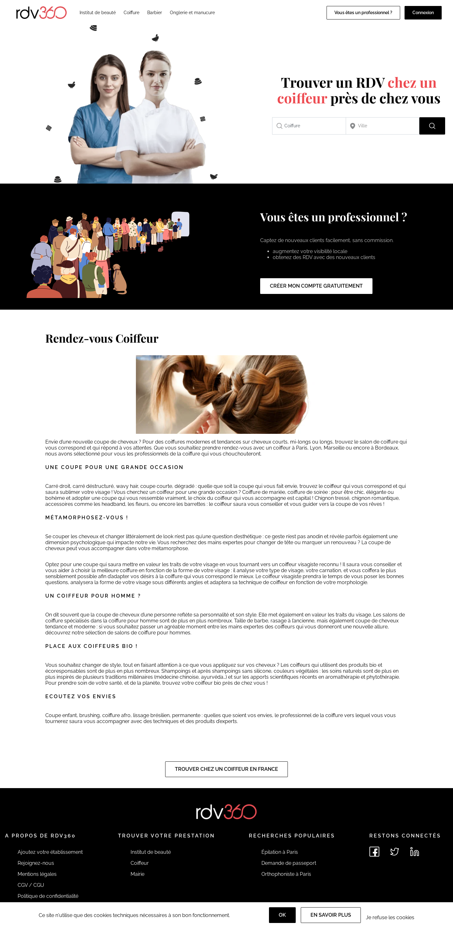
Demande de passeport (288, 863)
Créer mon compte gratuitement (316, 286)
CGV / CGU (31, 885)
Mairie (137, 874)
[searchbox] (309, 126)
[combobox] (309, 126)
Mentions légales (37, 874)
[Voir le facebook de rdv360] (374, 852)
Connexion (423, 12)
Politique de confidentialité (48, 896)
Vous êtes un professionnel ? (363, 12)
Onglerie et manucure (192, 12)
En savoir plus (330, 915)
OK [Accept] (282, 915)
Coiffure (131, 12)
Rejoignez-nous (36, 863)
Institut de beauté (98, 12)
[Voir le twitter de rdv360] (394, 852)
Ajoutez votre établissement (50, 852)
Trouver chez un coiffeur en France (226, 769)
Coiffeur (140, 863)
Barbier (154, 12)
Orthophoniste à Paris (286, 874)
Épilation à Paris (279, 852)
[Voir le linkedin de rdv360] (415, 852)
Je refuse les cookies (390, 917)
